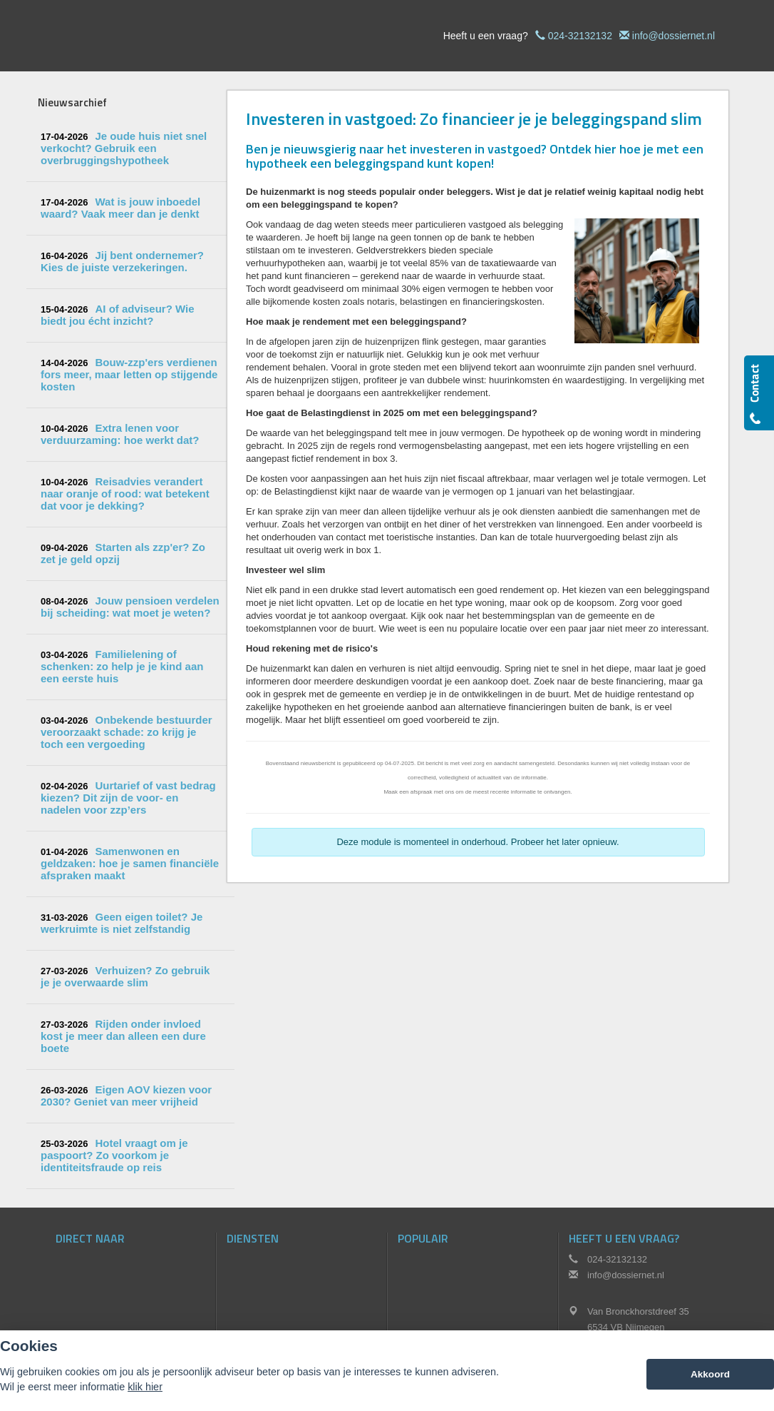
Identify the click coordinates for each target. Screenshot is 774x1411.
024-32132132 (580, 35)
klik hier (145, 1386)
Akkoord (710, 1374)
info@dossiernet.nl (673, 35)
